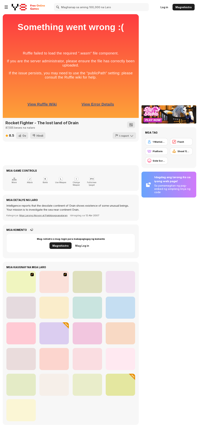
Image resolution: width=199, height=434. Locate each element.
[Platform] (156, 151)
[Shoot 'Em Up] (181, 151)
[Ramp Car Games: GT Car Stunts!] (120, 359)
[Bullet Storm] (120, 308)
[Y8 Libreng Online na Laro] (19, 7)
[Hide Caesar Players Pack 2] (54, 359)
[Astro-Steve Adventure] (54, 385)
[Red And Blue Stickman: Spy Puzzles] (87, 385)
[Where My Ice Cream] (54, 308)
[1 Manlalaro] (156, 141)
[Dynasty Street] (21, 282)
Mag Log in (82, 245)
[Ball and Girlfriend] (120, 282)
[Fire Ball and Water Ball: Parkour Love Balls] (120, 385)
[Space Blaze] (21, 385)
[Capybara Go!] (21, 308)
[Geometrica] (120, 333)
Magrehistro (183, 7)
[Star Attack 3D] (21, 333)
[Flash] (181, 141)
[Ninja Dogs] (87, 282)
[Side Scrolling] (156, 160)
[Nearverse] (87, 333)
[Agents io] (21, 410)
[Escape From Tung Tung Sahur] (54, 333)
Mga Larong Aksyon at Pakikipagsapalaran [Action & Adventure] (43, 215)
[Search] (58, 7)
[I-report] (124, 135)
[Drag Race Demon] (54, 282)
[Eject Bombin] (87, 359)
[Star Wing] (87, 308)
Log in (164, 7)
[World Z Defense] (21, 359)
